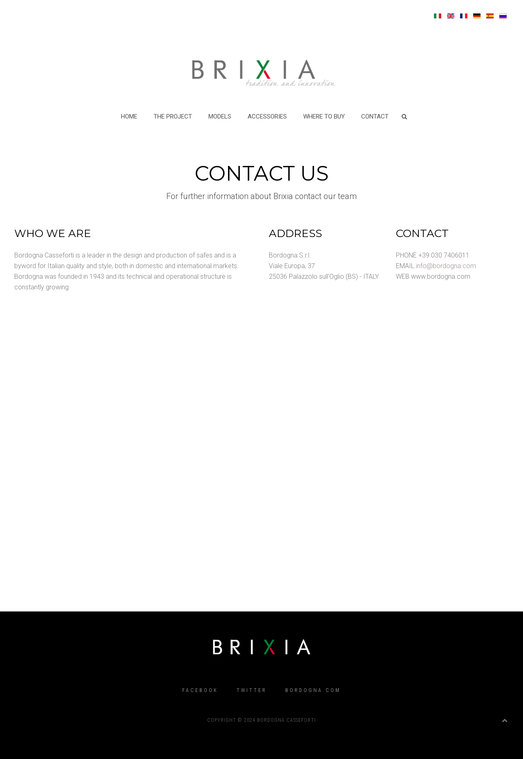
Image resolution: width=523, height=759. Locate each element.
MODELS (219, 116)
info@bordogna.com (446, 266)
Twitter (252, 690)
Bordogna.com (313, 690)
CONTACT (375, 116)
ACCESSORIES (267, 116)
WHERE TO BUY (324, 116)
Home (129, 116)
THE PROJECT (173, 116)
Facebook (200, 690)
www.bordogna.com (440, 276)
